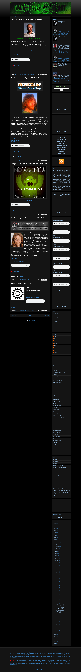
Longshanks (63, 180)
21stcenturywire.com (56, 358)
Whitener (66, 186)
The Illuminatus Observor (57, 440)
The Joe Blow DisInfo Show (58, 488)
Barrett (54, 171)
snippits (66, 187)
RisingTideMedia (61, 149)
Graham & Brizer (59, 176)
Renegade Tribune (15, 140)
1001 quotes (55, 323)
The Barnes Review (56, 436)
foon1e (55, 347)
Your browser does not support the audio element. (20, 145)
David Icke (60, 173)
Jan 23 (57, 576)
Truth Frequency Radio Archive (18, 261)
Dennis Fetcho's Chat (61, 141)
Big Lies (54, 378)
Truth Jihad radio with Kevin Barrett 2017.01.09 (26, 19)
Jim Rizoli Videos (56, 409)
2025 (55, 525)
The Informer (55, 471)
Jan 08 (57, 603)
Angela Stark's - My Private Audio (59, 372)
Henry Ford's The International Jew (59, 395)
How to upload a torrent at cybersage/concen (60, 480)
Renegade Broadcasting (16, 138)
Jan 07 (57, 621)
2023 (55, 528)
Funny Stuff (55, 321)
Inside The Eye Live (56, 401)
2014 (55, 638)
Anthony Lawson (56, 374)
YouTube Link (61, 213)
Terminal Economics (56, 313)
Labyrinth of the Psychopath (58, 463)
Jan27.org (54, 403)
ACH (54, 170)
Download (16, 65)
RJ (60, 183)
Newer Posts (14, 315)
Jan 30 (57, 563)
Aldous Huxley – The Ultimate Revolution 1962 (61, 490)
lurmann (54, 187)
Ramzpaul (54, 426)
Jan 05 (57, 624)
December (57, 540)
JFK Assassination (56, 407)
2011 (55, 643)
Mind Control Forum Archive (58, 415)
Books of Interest (56, 319)
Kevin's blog (13, 52)
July (56, 549)
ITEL (66, 176)
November (57, 542)
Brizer (55, 336)
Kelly (64, 179)
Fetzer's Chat (61, 143)
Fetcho (60, 174)
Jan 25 (57, 572)
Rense (69, 183)
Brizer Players (67, 171)
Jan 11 (57, 597)
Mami (55, 338)
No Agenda (56, 182)
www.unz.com (55, 315)
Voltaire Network (56, 446)
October (56, 544)
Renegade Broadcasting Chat (61, 145)
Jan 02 (57, 630)
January (56, 560)
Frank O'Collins (55, 473)
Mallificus (68, 180)
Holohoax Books (56, 399)
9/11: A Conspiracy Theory (57, 360)
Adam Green (61, 170)
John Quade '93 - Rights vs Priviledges (59, 467)
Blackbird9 (60, 171)
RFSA (56, 183)
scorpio (59, 187)
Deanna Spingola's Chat (61, 139)
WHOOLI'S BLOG (56, 453)
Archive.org (20, 70)
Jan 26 (57, 571)
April (56, 555)
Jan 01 (57, 631)
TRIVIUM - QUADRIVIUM (58, 465)
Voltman (60, 186)
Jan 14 (57, 592)
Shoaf (63, 185)
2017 (55, 539)
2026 (55, 523)
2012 (55, 641)
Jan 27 (57, 569)
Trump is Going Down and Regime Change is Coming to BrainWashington (63, 64)
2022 (55, 530)
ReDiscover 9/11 (56, 428)
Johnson (68, 177)
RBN (69, 182)
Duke (66, 173)
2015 (55, 636)
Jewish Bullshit (61, 177)
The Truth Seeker (56, 442)
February (56, 558)
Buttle (54, 173)
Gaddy (58, 175)
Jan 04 (57, 626)
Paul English (64, 182)
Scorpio (55, 343)
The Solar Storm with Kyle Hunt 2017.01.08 (25, 78)
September (57, 546)
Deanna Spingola (56, 386)
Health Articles (55, 461)
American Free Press (56, 370)
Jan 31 (57, 562)
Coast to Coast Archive (57, 382)
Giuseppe (68, 175)
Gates (63, 175)
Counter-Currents (56, 384)
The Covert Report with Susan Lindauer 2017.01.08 (27, 218)
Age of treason (55, 365)
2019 (55, 535)
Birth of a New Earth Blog (57, 380)
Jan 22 (57, 578)
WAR (54, 448)
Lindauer (58, 180)
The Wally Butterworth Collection (59, 484)
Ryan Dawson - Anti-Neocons (58, 432)
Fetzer (65, 174)
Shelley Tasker (58, 185)
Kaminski (56, 179)
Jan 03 (57, 628)
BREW (67, 170)
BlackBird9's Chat (61, 137)
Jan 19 (57, 583)
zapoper (17, 74)
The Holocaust (55, 438)
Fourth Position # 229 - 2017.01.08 (22, 283)
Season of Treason (56, 482)
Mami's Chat (61, 153)
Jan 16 (57, 588)
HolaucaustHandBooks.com (58, 397)
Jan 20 (57, 581)
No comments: (33, 74)
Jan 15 (57, 590)
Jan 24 (57, 574)
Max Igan (56, 181)
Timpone (54, 186)
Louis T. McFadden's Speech (58, 477)
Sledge (67, 185)
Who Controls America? (57, 450)
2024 (55, 526)
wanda (55, 350)
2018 (55, 537)
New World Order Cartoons (57, 419)
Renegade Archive (15, 141)
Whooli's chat (61, 151)
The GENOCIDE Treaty (57, 486)
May (56, 553)
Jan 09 (57, 601)
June (56, 551)
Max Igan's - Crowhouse (57, 413)
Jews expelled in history (57, 405)
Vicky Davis (55, 444)
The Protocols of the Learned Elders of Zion (60, 475)
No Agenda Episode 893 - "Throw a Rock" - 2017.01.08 (29, 164)
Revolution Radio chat (61, 147)
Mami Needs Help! (56, 459)
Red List (64, 183)
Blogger (43, 669)
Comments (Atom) (32, 320)
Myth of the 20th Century (65, 181)
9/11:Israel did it (55, 362)
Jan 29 (57, 565)
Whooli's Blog (55, 330)
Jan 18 (57, 585)
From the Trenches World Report (58, 390)
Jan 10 (57, 599)
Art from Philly (55, 376)
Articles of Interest (56, 317)
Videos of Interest (56, 328)
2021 (55, 532)
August (56, 548)
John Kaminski (55, 411)
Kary (61, 179)
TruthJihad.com (14, 54)
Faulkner (54, 174)
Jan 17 (57, 587)
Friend (54, 175)
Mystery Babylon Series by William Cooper (60, 417)
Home (29, 315)
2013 (55, 639)
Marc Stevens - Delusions (57, 469)
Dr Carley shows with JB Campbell (59, 388)
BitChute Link (61, 109)
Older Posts (46, 315)
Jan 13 (57, 594)
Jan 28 (57, 567)
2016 (55, 634)
